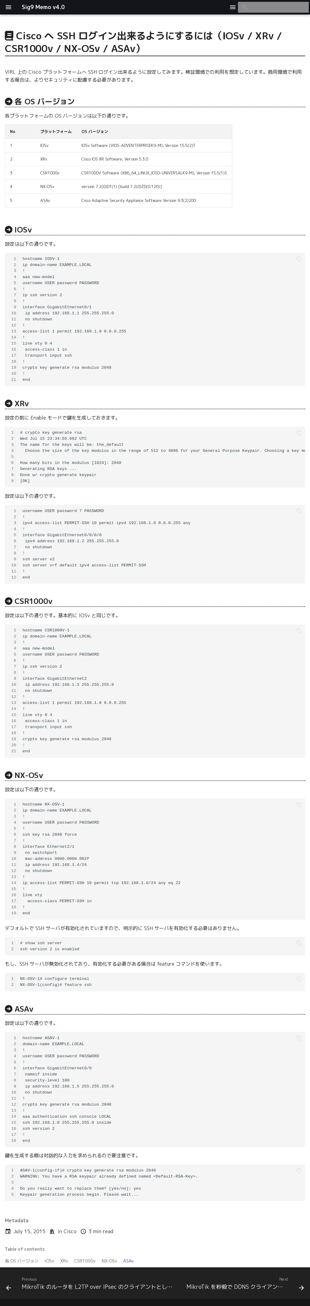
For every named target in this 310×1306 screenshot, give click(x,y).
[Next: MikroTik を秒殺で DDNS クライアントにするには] (244, 1285)
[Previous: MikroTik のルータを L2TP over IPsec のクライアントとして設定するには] (90, 1285)
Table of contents (25, 1249)
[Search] (273, 7)
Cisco (70, 1231)
